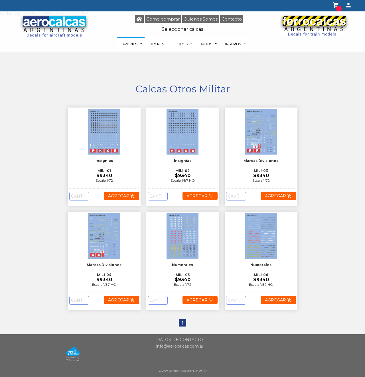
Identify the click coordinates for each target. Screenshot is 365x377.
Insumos (233, 44)
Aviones (130, 44)
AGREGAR (121, 195)
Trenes (157, 44)
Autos (206, 44)
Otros (182, 44)
